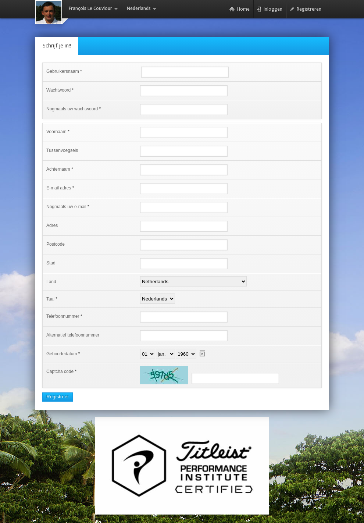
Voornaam (56, 131)
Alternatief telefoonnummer (72, 335)
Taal (50, 299)
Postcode (55, 244)
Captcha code (60, 371)
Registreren (305, 9)
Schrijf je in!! (57, 45)
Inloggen (269, 9)
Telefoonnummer (62, 316)
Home (239, 9)
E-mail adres (58, 188)
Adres (52, 225)
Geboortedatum (61, 353)
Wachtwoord (58, 90)
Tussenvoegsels (62, 150)
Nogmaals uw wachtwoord (72, 108)
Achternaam (58, 169)
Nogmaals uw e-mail (66, 206)
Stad (51, 263)
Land (51, 281)
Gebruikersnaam (62, 71)
